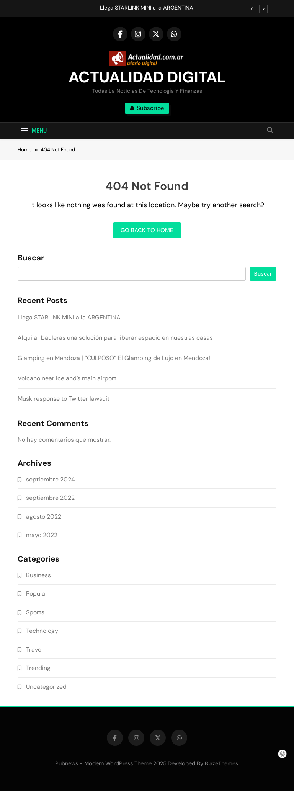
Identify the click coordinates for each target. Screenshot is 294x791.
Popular (36, 594)
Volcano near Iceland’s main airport (67, 378)
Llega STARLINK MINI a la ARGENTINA (146, 8)
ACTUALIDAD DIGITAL (147, 77)
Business (38, 575)
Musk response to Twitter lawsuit (63, 399)
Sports (35, 612)
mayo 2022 (41, 535)
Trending (38, 668)
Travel (34, 649)
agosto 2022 (43, 517)
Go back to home (147, 230)
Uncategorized (46, 687)
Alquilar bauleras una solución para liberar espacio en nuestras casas (115, 338)
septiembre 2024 (50, 479)
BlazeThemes (221, 763)
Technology (42, 631)
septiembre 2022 (50, 498)
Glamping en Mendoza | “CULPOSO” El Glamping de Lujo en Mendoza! (114, 358)
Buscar (31, 258)
